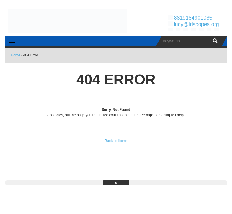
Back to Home (116, 141)
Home (15, 55)
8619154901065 (193, 18)
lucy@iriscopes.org (196, 24)
